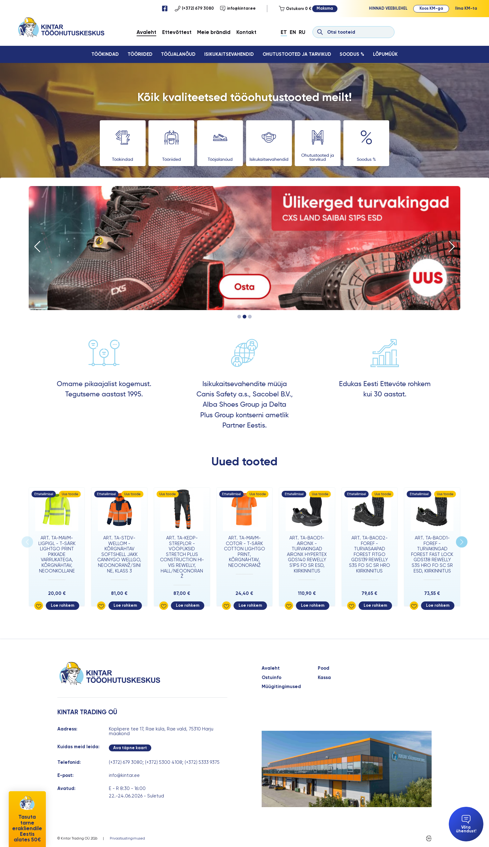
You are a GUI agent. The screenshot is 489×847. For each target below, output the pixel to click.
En (293, 32)
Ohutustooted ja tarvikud (297, 54)
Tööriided (140, 54)
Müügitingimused (281, 686)
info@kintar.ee (238, 8)
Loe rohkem (62, 605)
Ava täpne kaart (130, 747)
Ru (302, 32)
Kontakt (246, 32)
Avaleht (146, 32)
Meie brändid (213, 32)
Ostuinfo (271, 677)
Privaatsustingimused (127, 838)
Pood (323, 668)
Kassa (324, 677)
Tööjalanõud (178, 54)
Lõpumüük (385, 54)
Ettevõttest (176, 32)
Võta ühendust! (466, 824)
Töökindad (105, 54)
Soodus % (352, 54)
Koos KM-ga (431, 8)
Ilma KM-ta (466, 8)
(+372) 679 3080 (194, 8)
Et (284, 32)
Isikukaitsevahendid (229, 54)
